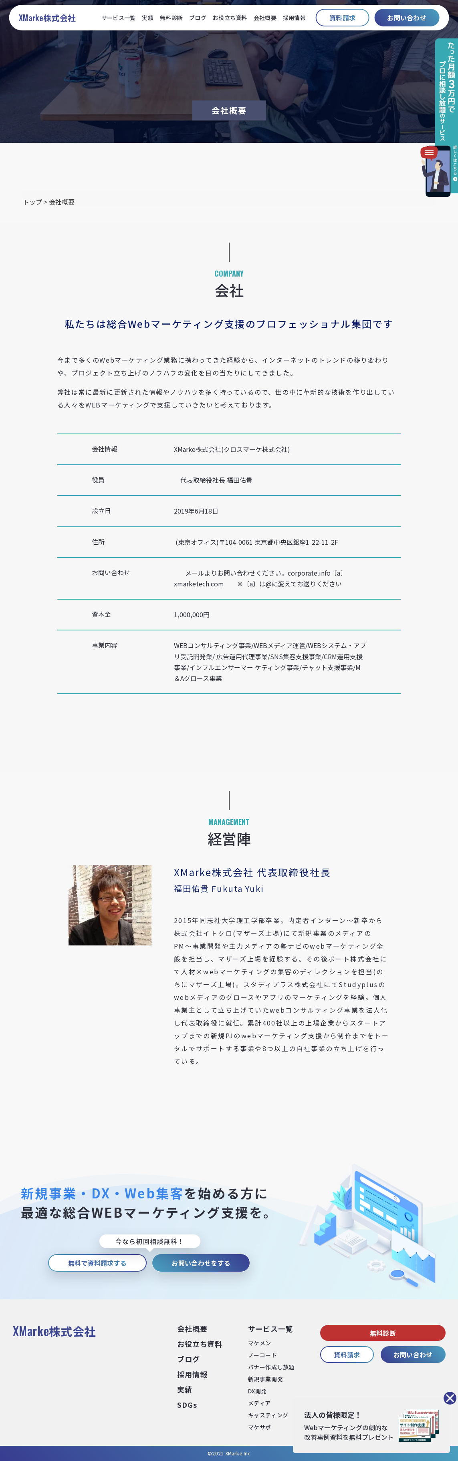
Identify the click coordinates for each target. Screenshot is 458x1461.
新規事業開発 (265, 1379)
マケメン (259, 1343)
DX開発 (257, 1391)
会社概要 (265, 18)
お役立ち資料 (230, 18)
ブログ (197, 18)
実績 (147, 18)
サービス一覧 (118, 18)
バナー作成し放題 (271, 1367)
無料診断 (171, 18)
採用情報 (294, 18)
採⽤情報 (192, 1374)
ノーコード (262, 1355)
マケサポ (259, 1427)
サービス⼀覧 (270, 1328)
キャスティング (268, 1415)
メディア (259, 1403)
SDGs (187, 1404)
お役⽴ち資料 (199, 1344)
